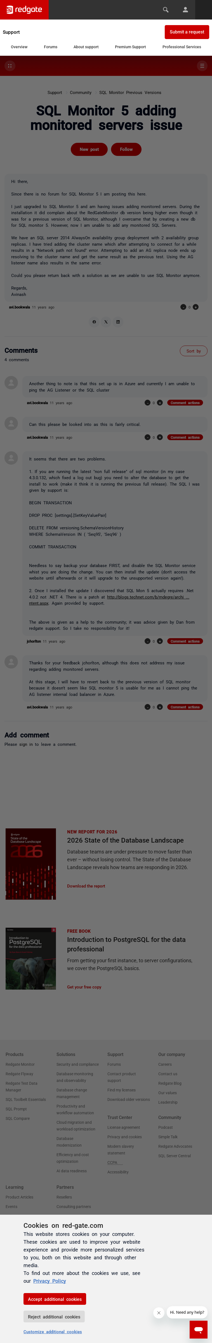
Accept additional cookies (55, 1299)
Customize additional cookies (52, 1331)
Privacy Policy (49, 1280)
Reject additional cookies (54, 1316)
